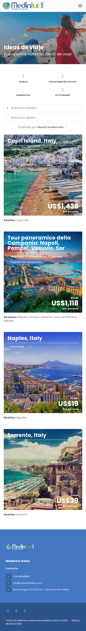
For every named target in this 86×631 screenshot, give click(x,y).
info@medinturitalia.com (27, 583)
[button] (43, 127)
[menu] (80, 6)
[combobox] (43, 118)
